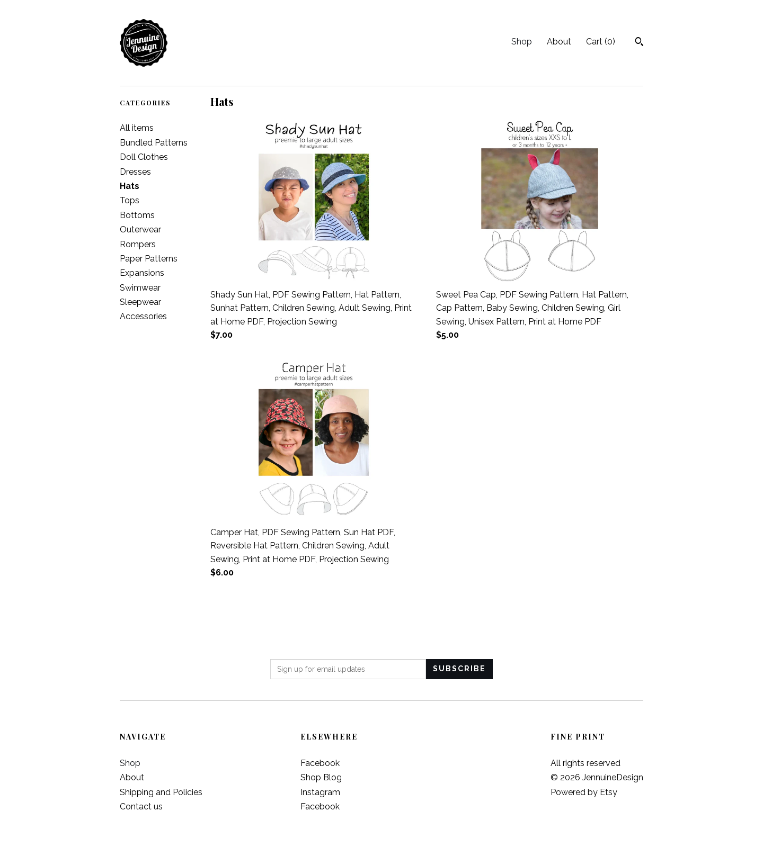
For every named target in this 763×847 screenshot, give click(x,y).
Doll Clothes (144, 157)
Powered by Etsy (584, 792)
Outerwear (140, 229)
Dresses (135, 172)
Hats (129, 186)
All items (137, 128)
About (559, 42)
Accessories (143, 316)
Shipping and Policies (161, 792)
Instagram (320, 792)
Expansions (142, 273)
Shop (521, 42)
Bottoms (137, 215)
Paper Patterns (149, 259)
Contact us (141, 806)
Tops (129, 200)
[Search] (639, 43)
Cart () (600, 42)
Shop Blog (321, 777)
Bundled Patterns (154, 143)
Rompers (138, 244)
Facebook (320, 763)
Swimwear (140, 288)
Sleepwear (140, 302)
